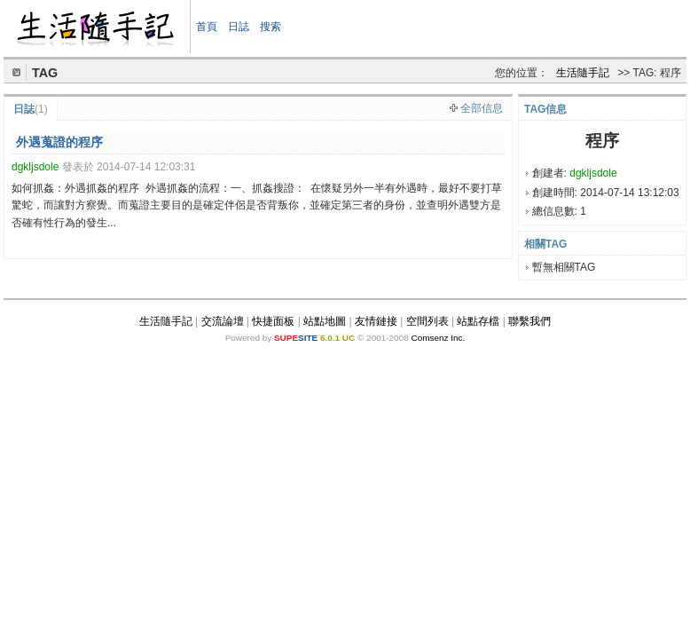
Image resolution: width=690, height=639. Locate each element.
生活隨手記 (582, 73)
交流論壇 (222, 321)
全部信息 (481, 108)
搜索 (270, 26)
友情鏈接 (376, 321)
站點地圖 (324, 321)
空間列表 (427, 321)
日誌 (238, 26)
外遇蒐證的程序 (59, 142)
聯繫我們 (529, 321)
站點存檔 (478, 321)
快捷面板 (273, 321)
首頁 (206, 26)
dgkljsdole (592, 173)
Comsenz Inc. (438, 338)
